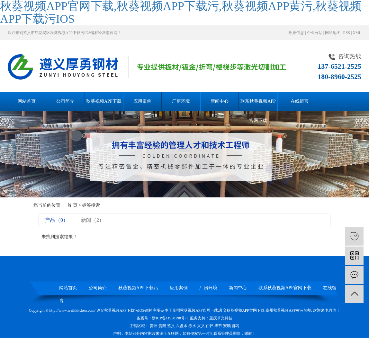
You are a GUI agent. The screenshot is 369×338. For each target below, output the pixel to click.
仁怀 (209, 326)
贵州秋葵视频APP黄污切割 (288, 310)
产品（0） (56, 220)
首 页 (72, 205)
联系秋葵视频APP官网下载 (258, 105)
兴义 (201, 326)
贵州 (154, 326)
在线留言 (300, 101)
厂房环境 (181, 101)
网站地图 (332, 32)
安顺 (227, 326)
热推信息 (296, 32)
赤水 (192, 326)
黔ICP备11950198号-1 (170, 318)
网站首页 (27, 101)
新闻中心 (220, 101)
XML (357, 32)
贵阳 (162, 326)
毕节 (218, 326)
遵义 (171, 326)
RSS (346, 32)
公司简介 (65, 101)
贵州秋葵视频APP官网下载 (195, 310)
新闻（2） (92, 220)
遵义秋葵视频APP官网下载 (242, 310)
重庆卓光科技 (220, 318)
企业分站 (314, 32)
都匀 (235, 326)
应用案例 (142, 101)
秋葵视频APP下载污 (104, 105)
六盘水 (181, 326)
